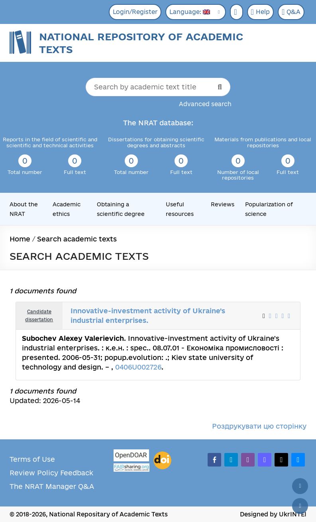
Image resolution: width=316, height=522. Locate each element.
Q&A (291, 12)
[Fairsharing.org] (131, 467)
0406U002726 (138, 367)
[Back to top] (300, 486)
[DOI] (162, 460)
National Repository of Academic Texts (141, 43)
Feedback (76, 473)
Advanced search (205, 104)
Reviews (222, 204)
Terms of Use (32, 459)
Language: (189, 11)
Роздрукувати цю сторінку (259, 426)
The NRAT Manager (43, 486)
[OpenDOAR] (131, 456)
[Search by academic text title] (158, 87)
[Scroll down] (300, 506)
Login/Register (135, 11)
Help (260, 12)
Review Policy (34, 473)
